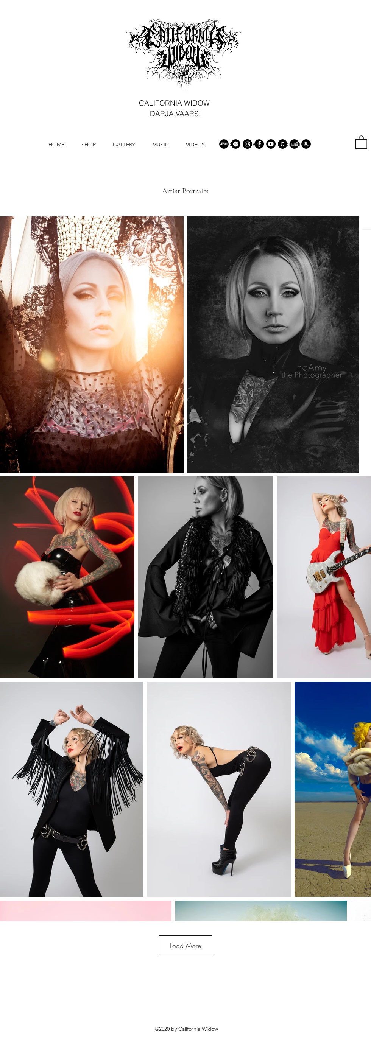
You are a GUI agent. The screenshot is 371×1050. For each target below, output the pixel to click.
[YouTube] (271, 144)
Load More (185, 945)
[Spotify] (235, 144)
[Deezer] (294, 144)
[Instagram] (247, 144)
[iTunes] (282, 144)
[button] (361, 142)
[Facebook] (259, 144)
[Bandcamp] (224, 144)
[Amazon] (306, 144)
